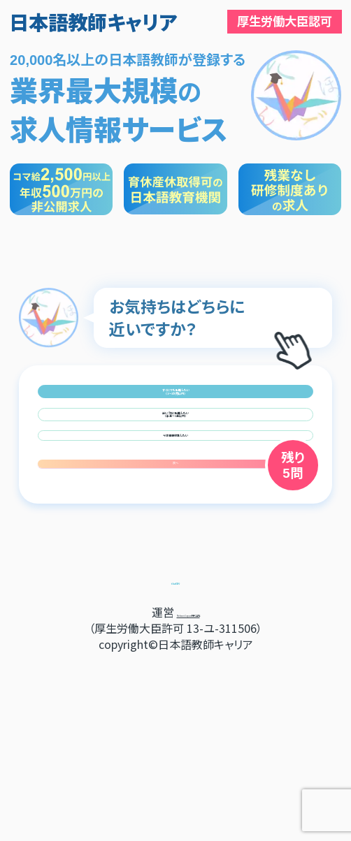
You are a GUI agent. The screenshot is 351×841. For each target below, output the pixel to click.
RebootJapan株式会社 (188, 791)
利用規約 (175, 759)
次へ (175, 626)
